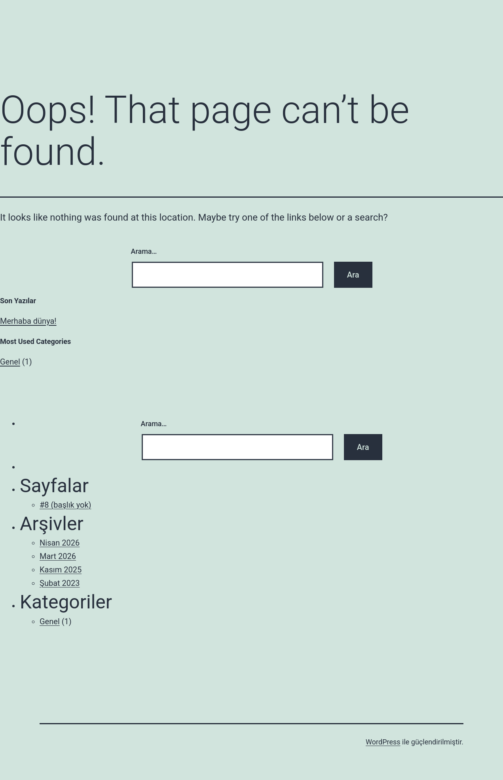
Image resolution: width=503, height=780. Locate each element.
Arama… (144, 251)
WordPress (383, 742)
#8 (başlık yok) (65, 505)
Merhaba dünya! (28, 321)
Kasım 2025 (61, 569)
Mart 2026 (58, 556)
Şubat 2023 (60, 583)
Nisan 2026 (60, 543)
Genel (10, 361)
